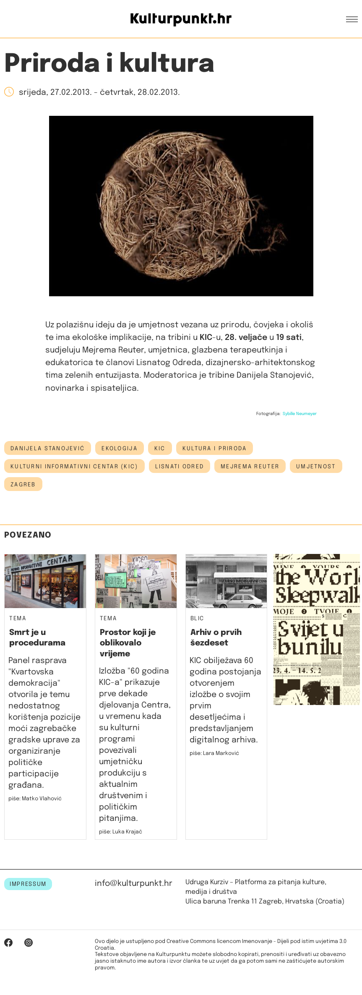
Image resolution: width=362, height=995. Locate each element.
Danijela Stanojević (47, 449)
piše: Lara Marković (214, 753)
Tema (17, 619)
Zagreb (23, 485)
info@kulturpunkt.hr (133, 884)
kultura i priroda (214, 449)
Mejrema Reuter (250, 467)
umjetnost (316, 467)
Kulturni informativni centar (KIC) (74, 467)
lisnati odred (179, 467)
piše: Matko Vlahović (35, 799)
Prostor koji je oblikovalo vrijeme (128, 643)
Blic (197, 619)
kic (160, 449)
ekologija (120, 449)
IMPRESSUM (28, 884)
